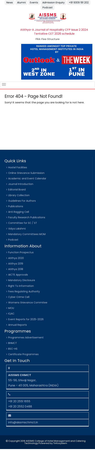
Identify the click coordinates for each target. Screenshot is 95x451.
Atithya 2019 (15, 263)
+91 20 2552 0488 (20, 406)
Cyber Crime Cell (18, 297)
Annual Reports (17, 325)
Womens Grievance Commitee (27, 302)
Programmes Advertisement (26, 337)
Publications (15, 206)
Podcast (48, 7)
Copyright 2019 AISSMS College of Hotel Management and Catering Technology (47, 442)
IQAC (11, 313)
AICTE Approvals (18, 274)
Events (34, 2)
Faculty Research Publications (26, 217)
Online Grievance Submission (26, 173)
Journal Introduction (20, 184)
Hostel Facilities (17, 167)
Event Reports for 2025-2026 (26, 319)
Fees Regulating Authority (24, 291)
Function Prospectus (21, 252)
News (9, 2)
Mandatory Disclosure (21, 280)
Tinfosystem (60, 443)
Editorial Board (17, 189)
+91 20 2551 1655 (19, 401)
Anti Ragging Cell (18, 212)
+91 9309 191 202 (79, 2)
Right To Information (21, 286)
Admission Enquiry (53, 2)
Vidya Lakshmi (17, 228)
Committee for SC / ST (22, 223)
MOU (11, 308)
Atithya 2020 (16, 258)
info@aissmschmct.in (23, 422)
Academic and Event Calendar (27, 178)
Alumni (21, 2)
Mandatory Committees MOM (27, 234)
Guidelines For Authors (22, 201)
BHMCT (12, 343)
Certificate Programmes (23, 354)
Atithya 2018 (15, 269)
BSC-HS (12, 349)
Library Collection (19, 195)
